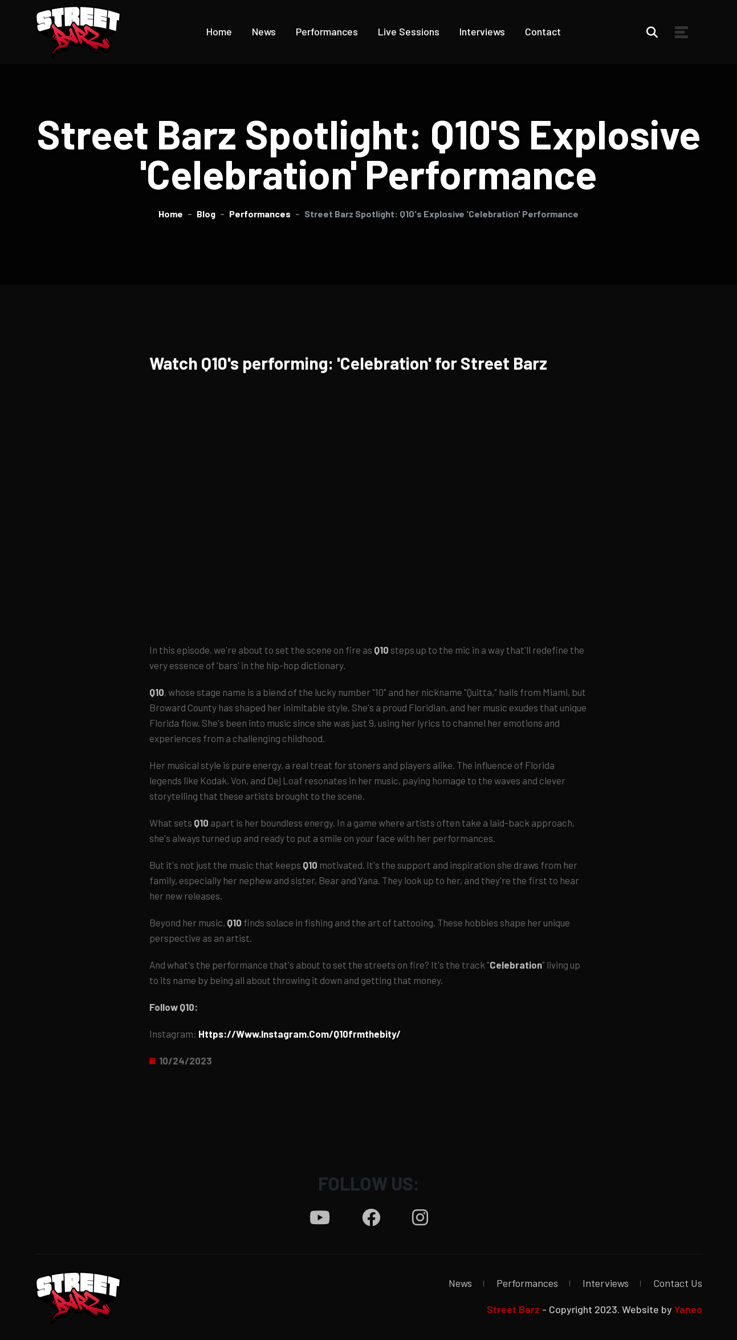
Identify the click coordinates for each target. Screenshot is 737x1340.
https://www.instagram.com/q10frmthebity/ (299, 1033)
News (264, 31)
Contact (543, 31)
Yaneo (688, 1309)
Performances (327, 31)
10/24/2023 (185, 1060)
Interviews (482, 31)
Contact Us (677, 1283)
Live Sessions (408, 31)
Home (219, 31)
